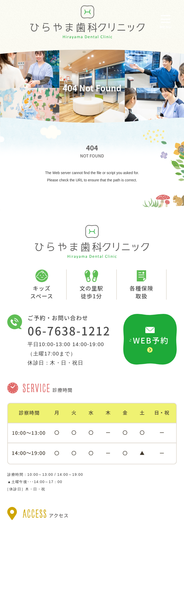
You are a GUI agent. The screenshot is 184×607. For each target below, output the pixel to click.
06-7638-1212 (69, 331)
